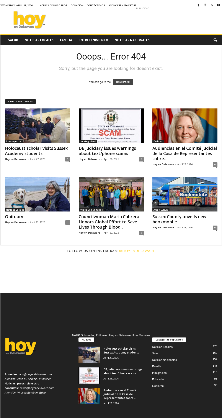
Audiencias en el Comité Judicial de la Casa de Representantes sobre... (184, 153)
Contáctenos (96, 5)
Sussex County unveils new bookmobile (179, 219)
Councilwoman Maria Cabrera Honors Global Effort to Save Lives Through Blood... (109, 222)
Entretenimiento (93, 40)
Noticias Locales (39, 40)
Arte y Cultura (160, 209)
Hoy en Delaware (15, 159)
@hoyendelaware (137, 251)
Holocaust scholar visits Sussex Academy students (36, 150)
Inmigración (159, 372)
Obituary (14, 216)
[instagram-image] (18, 274)
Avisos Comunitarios (91, 209)
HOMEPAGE (123, 82)
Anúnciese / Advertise (122, 5)
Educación (158, 379)
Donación (77, 5)
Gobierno (158, 385)
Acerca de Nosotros (53, 5)
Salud (13, 40)
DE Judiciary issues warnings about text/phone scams (107, 150)
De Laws (158, 141)
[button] (215, 40)
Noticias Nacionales (132, 40)
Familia (66, 40)
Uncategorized (14, 141)
